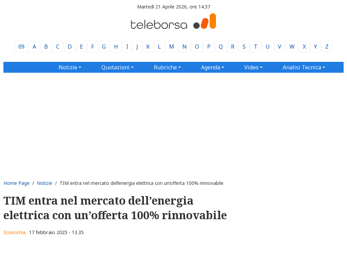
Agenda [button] (210, 67)
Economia (14, 232)
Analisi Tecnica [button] (302, 67)
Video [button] (251, 67)
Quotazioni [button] (115, 67)
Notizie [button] (68, 67)
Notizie (44, 183)
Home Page (16, 183)
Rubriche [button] (165, 67)
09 (21, 46)
